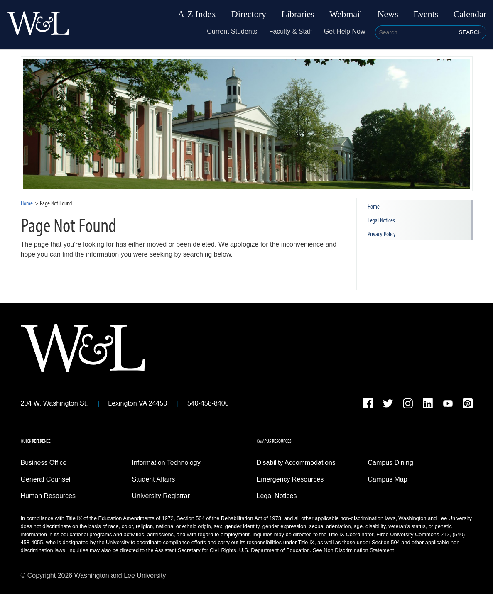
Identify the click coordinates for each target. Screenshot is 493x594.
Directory (248, 14)
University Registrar (161, 495)
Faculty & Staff (290, 31)
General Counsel (46, 479)
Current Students (232, 31)
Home (27, 203)
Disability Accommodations (296, 462)
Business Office (44, 462)
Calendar (470, 14)
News (388, 14)
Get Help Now (344, 31)
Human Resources (48, 495)
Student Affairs (153, 479)
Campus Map (387, 479)
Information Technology (166, 462)
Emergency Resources (290, 479)
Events (425, 14)
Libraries (298, 14)
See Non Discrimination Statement (353, 550)
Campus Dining (390, 462)
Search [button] (470, 32)
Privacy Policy (382, 234)
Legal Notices (381, 220)
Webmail (345, 14)
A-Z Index (197, 14)
